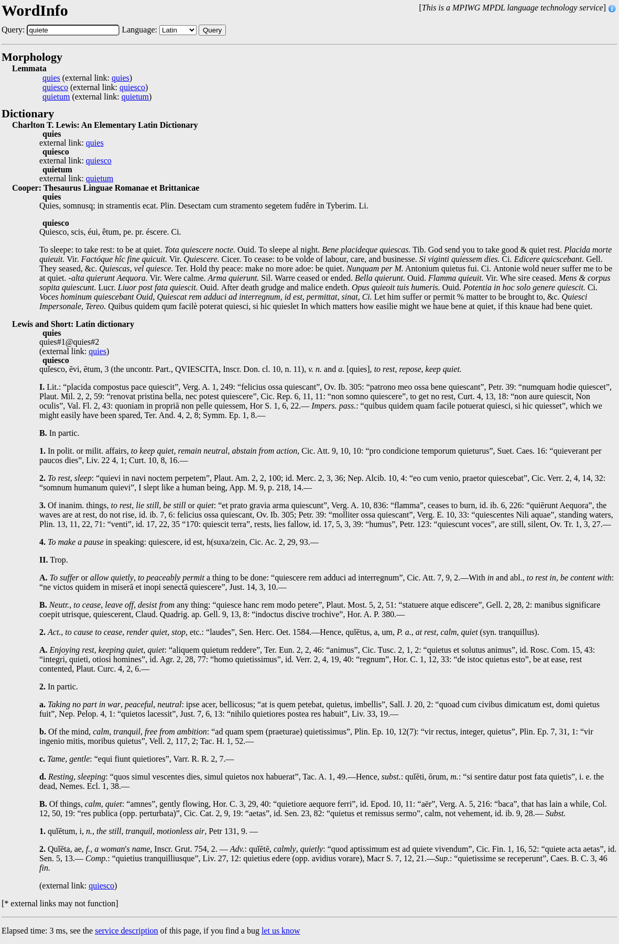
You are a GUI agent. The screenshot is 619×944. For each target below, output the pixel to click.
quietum (56, 97)
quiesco (55, 87)
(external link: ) (87, 78)
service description (126, 930)
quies (51, 78)
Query (212, 30)
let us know (281, 930)
